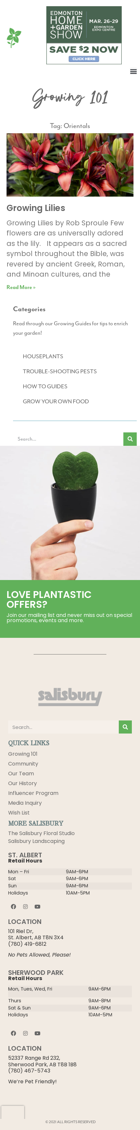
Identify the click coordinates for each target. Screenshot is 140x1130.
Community (23, 763)
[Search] (130, 439)
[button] (133, 71)
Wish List (19, 812)
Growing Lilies (36, 208)
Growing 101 (23, 754)
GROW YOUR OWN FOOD (56, 401)
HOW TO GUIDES (45, 386)
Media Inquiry (25, 803)
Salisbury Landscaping (36, 841)
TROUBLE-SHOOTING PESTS (60, 371)
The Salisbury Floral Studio (41, 833)
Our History (22, 783)
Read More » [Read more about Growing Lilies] (21, 287)
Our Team (21, 773)
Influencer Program (33, 793)
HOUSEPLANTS (43, 356)
